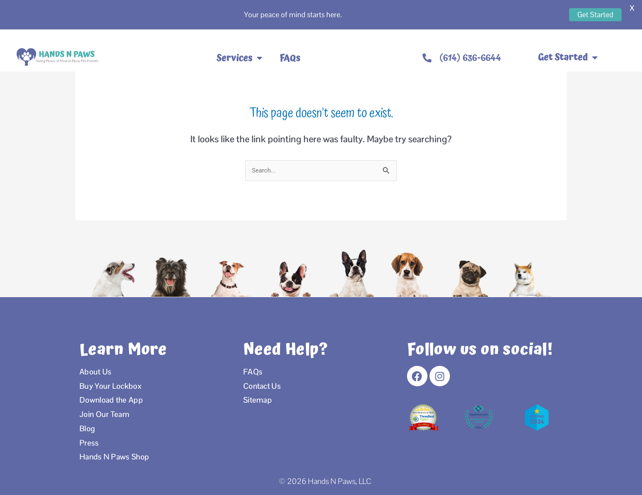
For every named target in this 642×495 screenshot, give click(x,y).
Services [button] (239, 58)
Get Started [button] (568, 57)
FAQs (290, 58)
